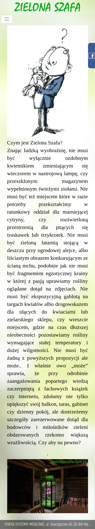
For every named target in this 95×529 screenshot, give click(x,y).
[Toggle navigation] (6, 19)
